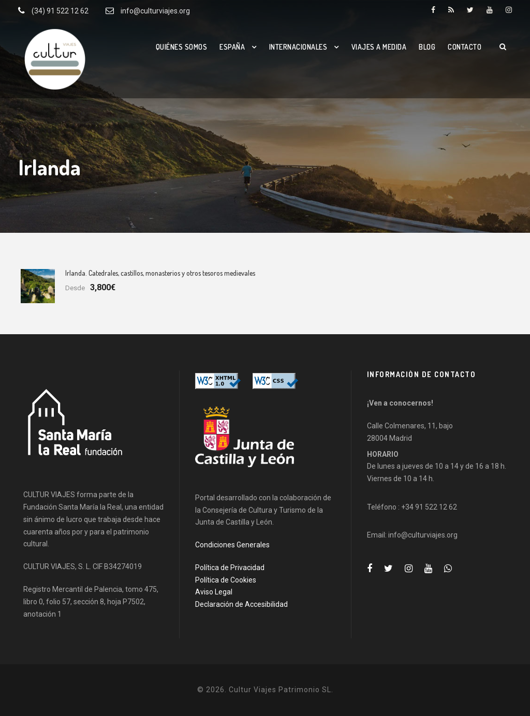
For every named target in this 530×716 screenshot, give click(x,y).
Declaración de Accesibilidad (241, 604)
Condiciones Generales (232, 545)
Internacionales (298, 46)
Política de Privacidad (229, 567)
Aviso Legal (213, 592)
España (232, 46)
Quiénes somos (182, 46)
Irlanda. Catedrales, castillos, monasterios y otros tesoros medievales (160, 272)
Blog (427, 46)
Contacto (464, 46)
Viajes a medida (379, 46)
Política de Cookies (225, 580)
